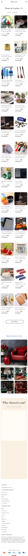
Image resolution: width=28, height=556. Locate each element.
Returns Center (4, 498)
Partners (3, 525)
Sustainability (4, 527)
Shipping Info (4, 494)
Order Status (4, 503)
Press (2, 517)
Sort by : (9, 12)
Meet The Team (5, 512)
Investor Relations (5, 523)
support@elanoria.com (6, 487)
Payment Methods (5, 501)
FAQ (2, 496)
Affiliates (3, 521)
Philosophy (3, 529)
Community (4, 531)
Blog (2, 508)
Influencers (3, 519)
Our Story (3, 510)
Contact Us (4, 492)
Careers (3, 515)
